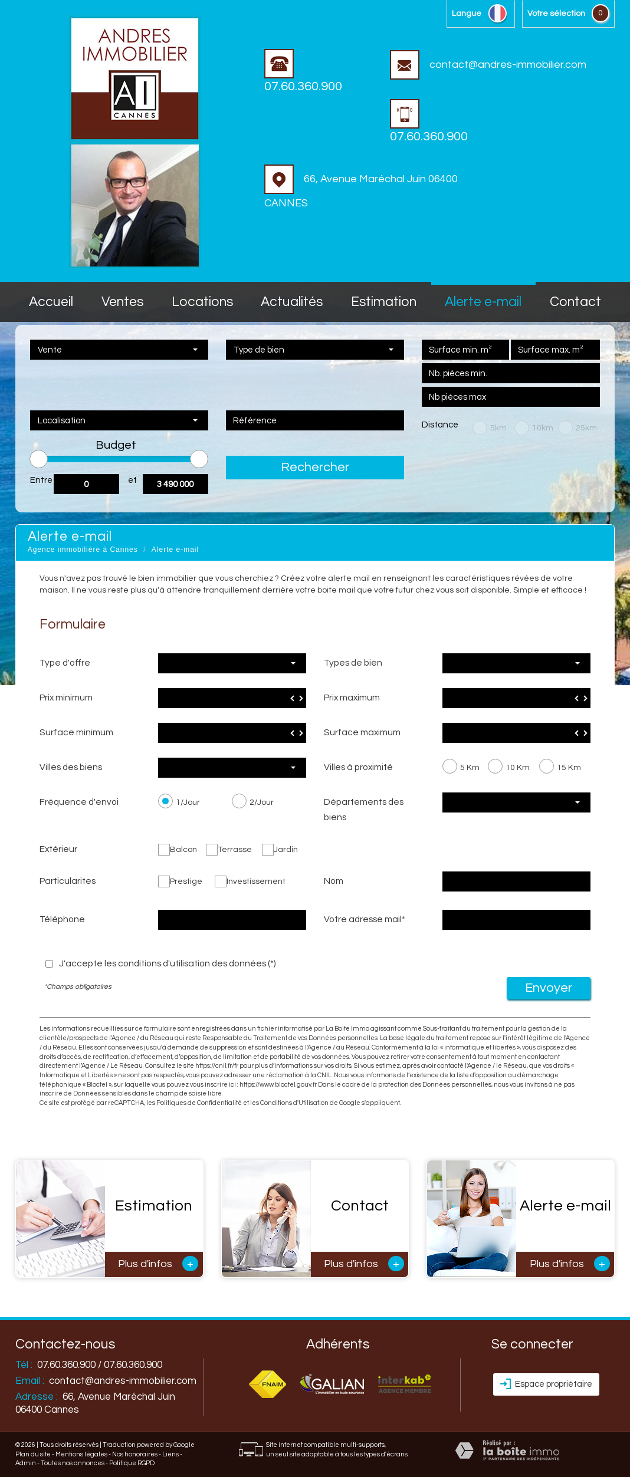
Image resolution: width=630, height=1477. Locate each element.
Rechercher (315, 467)
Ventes (122, 302)
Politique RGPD (132, 1463)
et (132, 480)
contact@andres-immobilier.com (488, 64)
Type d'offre (65, 662)
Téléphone (62, 919)
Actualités (292, 302)
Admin (25, 1463)
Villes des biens (71, 767)
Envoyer (548, 988)
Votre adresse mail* (364, 919)
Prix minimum (66, 697)
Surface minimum (76, 732)
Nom (333, 881)
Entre (41, 480)
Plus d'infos (158, 1263)
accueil (51, 302)
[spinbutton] (232, 698)
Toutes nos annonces (72, 1463)
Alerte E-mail (483, 302)
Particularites (68, 881)
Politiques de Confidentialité (199, 1103)
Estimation (383, 302)
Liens (170, 1454)
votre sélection (556, 13)
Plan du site (33, 1454)
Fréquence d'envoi (79, 802)
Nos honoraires (135, 1454)
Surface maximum (362, 732)
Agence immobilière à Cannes (83, 549)
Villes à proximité (358, 767)
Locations (202, 302)
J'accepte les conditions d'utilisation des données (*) (167, 963)
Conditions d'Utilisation (294, 1103)
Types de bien (353, 662)
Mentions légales (81, 1454)
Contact (575, 302)
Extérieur (58, 849)
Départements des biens (363, 809)
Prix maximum (352, 697)
